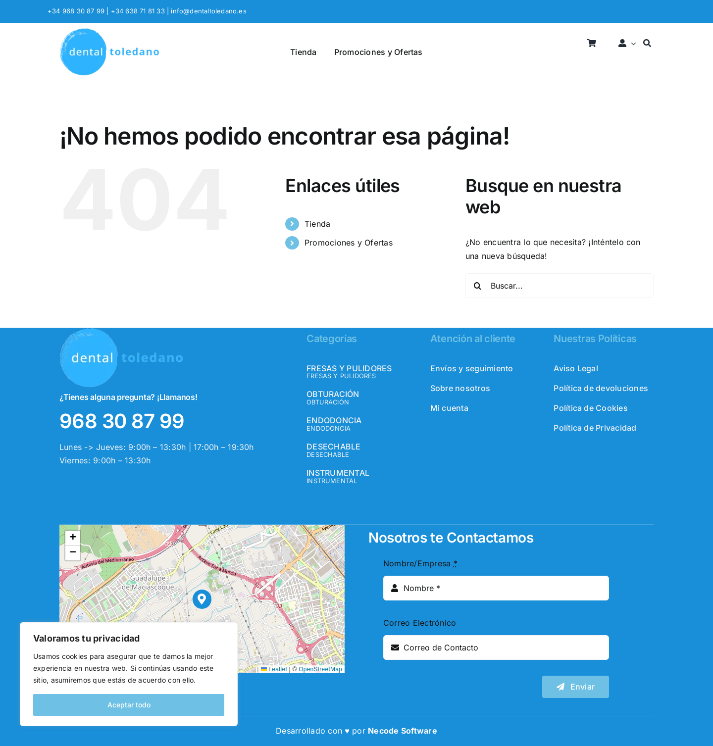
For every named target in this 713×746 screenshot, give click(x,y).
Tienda (317, 224)
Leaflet (274, 669)
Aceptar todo (129, 704)
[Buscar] (647, 44)
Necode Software (402, 731)
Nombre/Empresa (420, 563)
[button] (202, 599)
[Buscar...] (559, 285)
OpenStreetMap (320, 669)
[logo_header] (109, 32)
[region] (129, 674)
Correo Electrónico (419, 623)
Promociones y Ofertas (349, 243)
